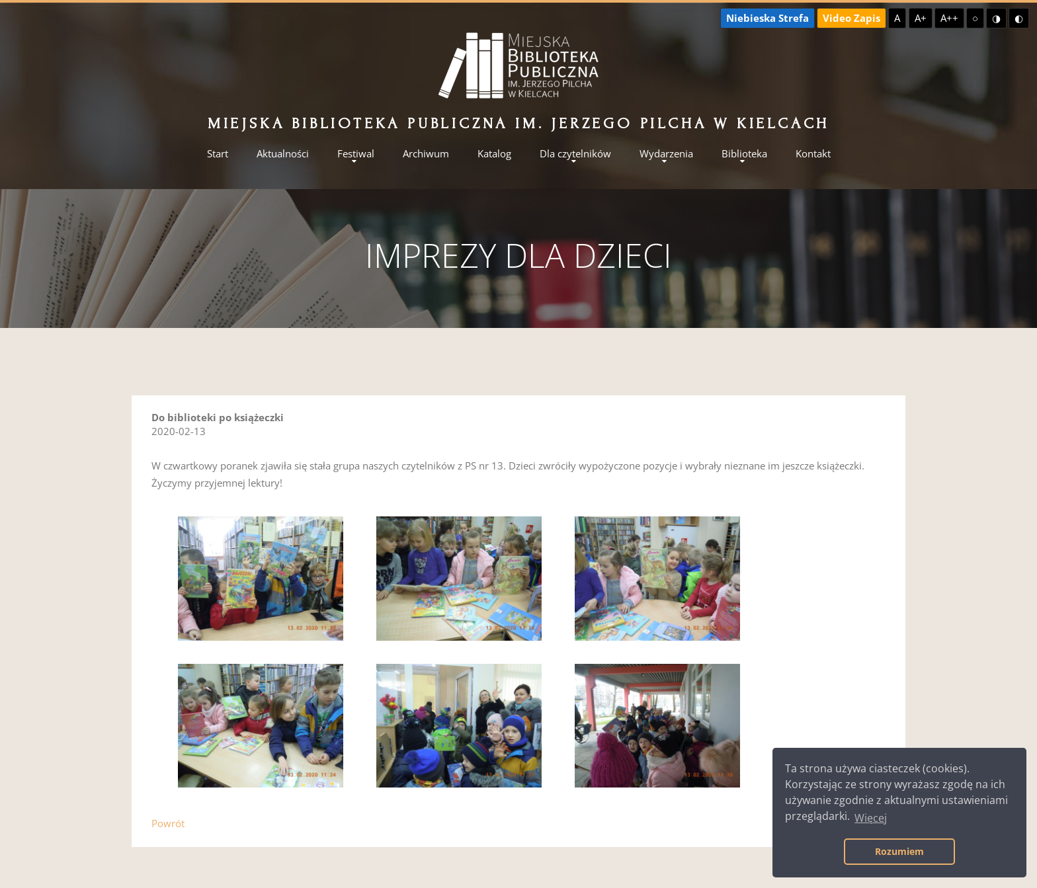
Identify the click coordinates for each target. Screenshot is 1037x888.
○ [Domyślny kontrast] (975, 17)
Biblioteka (744, 154)
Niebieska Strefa (767, 17)
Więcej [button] (870, 818)
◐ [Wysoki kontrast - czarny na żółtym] (1019, 17)
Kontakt (813, 154)
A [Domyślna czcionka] (897, 17)
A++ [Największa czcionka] (949, 17)
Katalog (494, 154)
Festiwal (355, 154)
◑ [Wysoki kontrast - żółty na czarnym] (996, 17)
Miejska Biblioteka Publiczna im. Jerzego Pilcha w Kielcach (518, 123)
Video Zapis (851, 17)
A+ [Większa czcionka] (921, 17)
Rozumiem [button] (899, 851)
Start (217, 154)
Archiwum (426, 154)
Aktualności (283, 154)
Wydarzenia (666, 154)
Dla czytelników (575, 154)
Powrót (168, 823)
